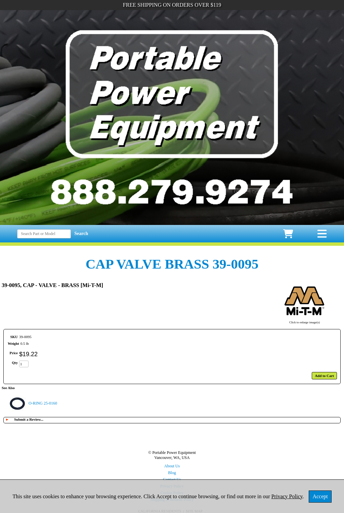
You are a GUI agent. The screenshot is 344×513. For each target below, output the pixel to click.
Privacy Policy (287, 496)
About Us (172, 466)
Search (81, 233)
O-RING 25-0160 (43, 403)
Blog (172, 472)
